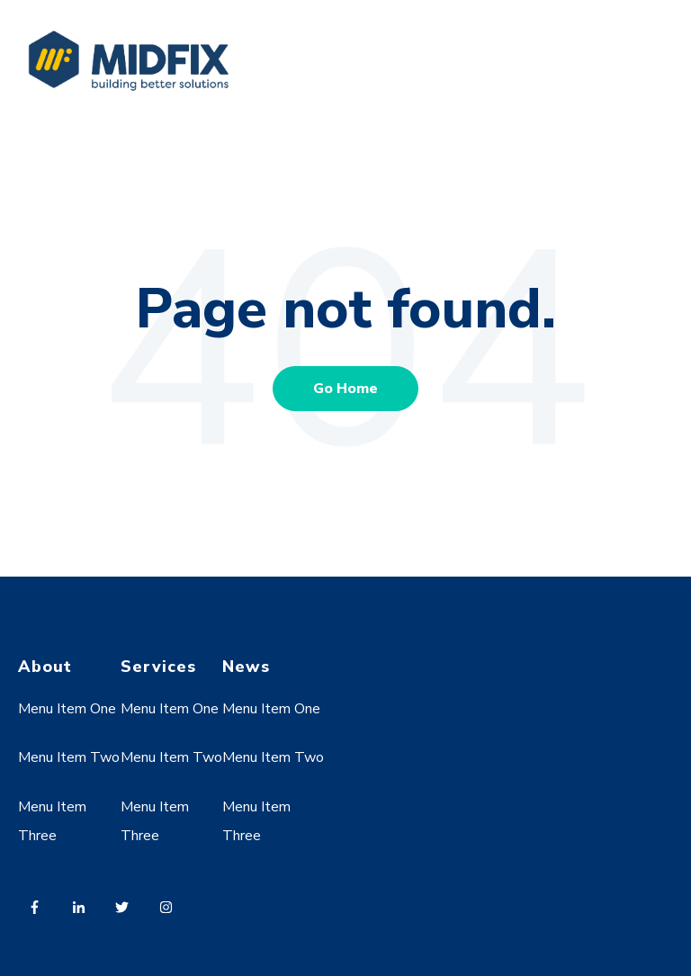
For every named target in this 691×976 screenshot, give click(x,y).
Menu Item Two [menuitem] (69, 757)
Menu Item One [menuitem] (67, 709)
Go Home (345, 388)
